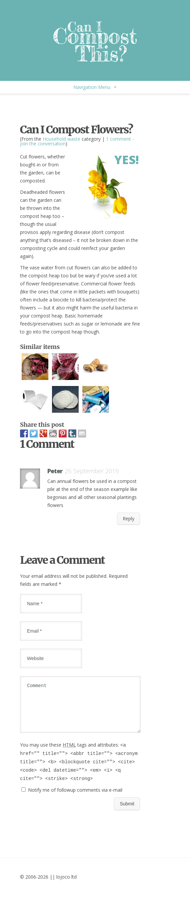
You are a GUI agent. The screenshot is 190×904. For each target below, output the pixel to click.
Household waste (61, 139)
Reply (128, 518)
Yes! (126, 159)
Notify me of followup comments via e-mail (75, 798)
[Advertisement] (98, 107)
